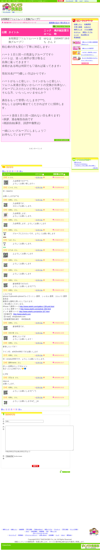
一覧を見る (95, 167)
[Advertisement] (35, 494)
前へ (4, 171)
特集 (76, 0)
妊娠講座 (87, 24)
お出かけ (87, 27)
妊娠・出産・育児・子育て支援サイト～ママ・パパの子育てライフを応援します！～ (24, 1)
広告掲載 (51, 535)
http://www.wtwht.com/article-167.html (34, 312)
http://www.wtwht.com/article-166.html (36, 309)
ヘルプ (80, 0)
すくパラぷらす (69, 0)
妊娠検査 (41, 531)
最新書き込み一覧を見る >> (59, 23)
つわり (27, 531)
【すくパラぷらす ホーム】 (40, 533)
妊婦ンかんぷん (77, 162)
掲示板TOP (7, 22)
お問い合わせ (43, 535)
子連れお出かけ (38, 529)
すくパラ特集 (74, 529)
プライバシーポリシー (31, 535)
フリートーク (17, 22)
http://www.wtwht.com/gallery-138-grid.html (37, 306)
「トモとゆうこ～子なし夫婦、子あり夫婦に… (85, 165)
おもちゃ (77, 32)
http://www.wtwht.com (22, 314)
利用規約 (20, 535)
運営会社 (69, 535)
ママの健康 (88, 29)
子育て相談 (65, 529)
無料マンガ (78, 29)
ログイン (87, 0)
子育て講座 (78, 27)
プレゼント (57, 529)
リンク (57, 535)
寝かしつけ (53, 531)
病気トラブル (87, 32)
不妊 (47, 531)
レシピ (76, 35)
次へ (21, 171)
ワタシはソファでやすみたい (81, 163)
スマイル (39, 177)
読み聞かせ (85, 35)
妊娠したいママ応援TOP (88, 48)
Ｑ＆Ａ (63, 535)
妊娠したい (78, 24)
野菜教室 (77, 37)
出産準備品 (34, 531)
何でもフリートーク (29, 22)
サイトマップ (12, 535)
